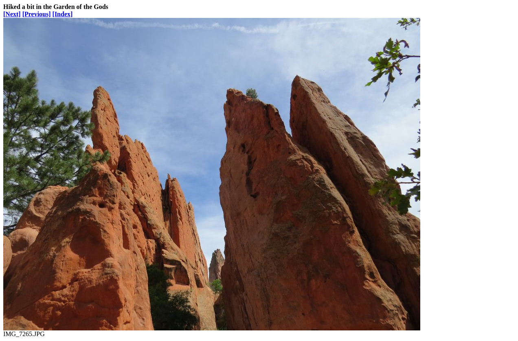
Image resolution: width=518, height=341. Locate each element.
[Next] (12, 14)
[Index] (63, 14)
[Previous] (36, 14)
